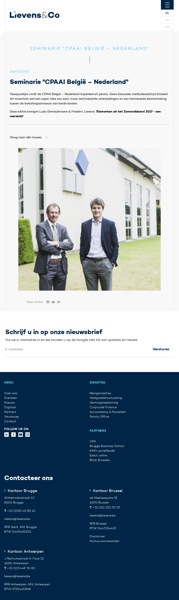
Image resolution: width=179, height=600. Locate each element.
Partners (10, 412)
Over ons (10, 393)
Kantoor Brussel (107, 490)
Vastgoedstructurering (106, 398)
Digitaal (10, 407)
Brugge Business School (107, 446)
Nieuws (9, 402)
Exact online (98, 455)
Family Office (99, 416)
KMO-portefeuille (102, 451)
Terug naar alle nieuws (26, 137)
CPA (93, 441)
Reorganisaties (100, 393)
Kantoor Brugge (22, 490)
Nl (167, 13)
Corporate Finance (103, 407)
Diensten (10, 398)
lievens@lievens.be (17, 519)
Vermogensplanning (104, 402)
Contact (10, 421)
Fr (167, 20)
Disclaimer (97, 536)
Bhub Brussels (100, 460)
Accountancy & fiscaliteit (108, 412)
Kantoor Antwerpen (26, 551)
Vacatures (11, 416)
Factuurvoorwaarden (104, 541)
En (167, 27)
